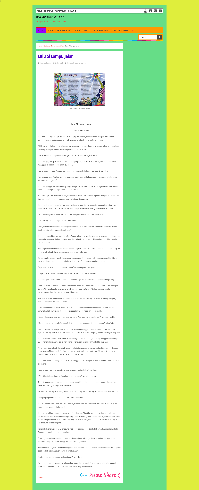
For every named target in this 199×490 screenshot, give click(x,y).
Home (41, 30)
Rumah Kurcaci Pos (50, 17)
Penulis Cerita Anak (120, 30)
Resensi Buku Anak (101, 30)
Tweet (41, 478)
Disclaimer (72, 11)
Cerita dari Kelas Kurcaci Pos (59, 30)
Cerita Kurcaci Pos (82, 30)
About (39, 11)
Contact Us (48, 11)
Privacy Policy (60, 11)
